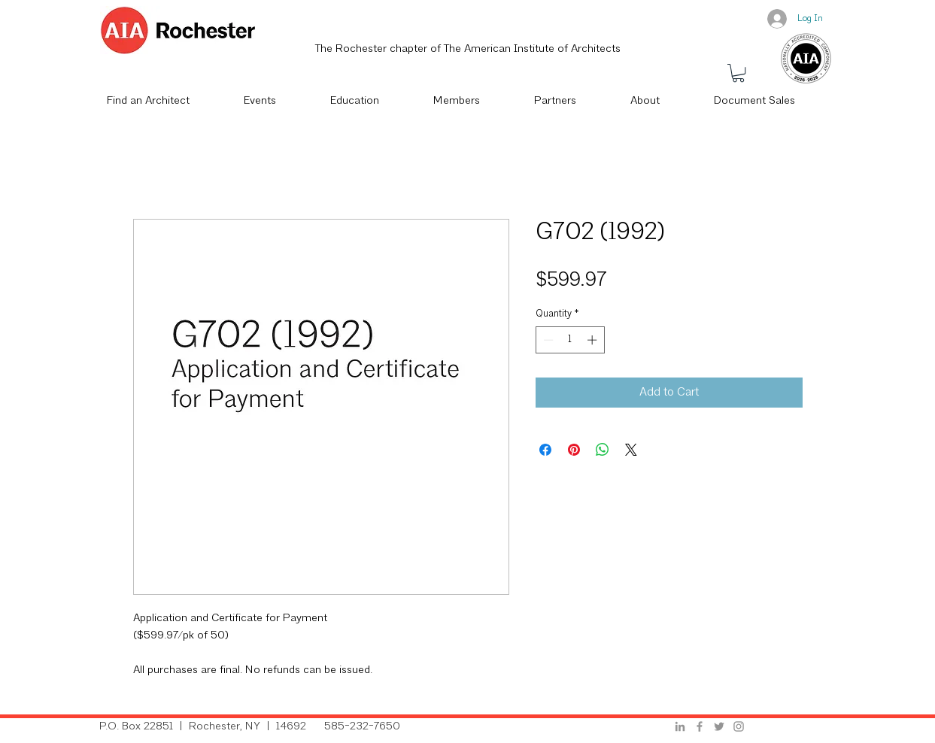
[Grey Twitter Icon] (719, 726)
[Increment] (593, 340)
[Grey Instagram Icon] (738, 726)
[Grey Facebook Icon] (699, 726)
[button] (738, 73)
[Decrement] (547, 340)
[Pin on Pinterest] (574, 450)
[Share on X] (631, 450)
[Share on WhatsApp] (602, 450)
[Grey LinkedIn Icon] (680, 726)
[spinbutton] (569, 340)
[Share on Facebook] (545, 450)
